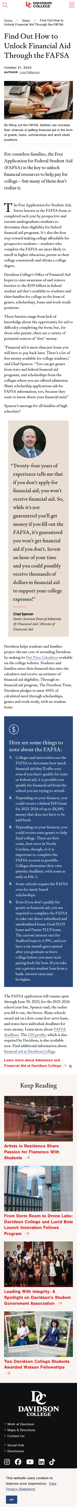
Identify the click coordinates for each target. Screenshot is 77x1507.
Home (8, 20)
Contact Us (15, 1436)
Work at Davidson (20, 1424)
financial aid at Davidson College (29, 1051)
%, (51, 940)
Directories (15, 1451)
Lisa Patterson (30, 72)
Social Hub (15, 1445)
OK (11, 1499)
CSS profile (37, 1034)
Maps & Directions (21, 1430)
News (26, 20)
